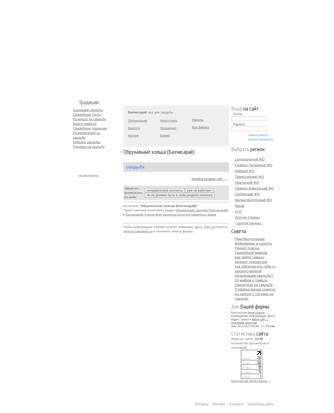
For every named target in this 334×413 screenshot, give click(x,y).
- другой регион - (249, 223)
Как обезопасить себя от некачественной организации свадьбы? (255, 271)
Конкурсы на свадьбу (89, 119)
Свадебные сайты (260, 403)
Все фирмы (200, 127)
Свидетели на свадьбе (254, 285)
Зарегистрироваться (261, 139)
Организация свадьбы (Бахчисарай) (202, 210)
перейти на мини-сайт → (210, 178)
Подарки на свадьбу (89, 147)
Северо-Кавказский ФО (254, 188)
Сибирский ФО (247, 194)
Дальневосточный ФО (253, 200)
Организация (137, 120)
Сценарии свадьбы (88, 110)
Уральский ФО (247, 182)
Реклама (218, 403)
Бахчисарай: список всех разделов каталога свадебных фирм (171, 214)
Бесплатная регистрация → (251, 381)
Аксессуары (168, 120)
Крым (239, 206)
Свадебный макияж (251, 253)
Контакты (201, 403)
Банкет (165, 135)
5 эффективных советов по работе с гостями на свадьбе (255, 294)
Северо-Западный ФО (253, 165)
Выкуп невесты (85, 124)
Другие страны (247, 217)
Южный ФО (244, 171)
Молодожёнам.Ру (75, 47)
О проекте (236, 403)
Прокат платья (247, 248)
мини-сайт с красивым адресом (249, 321)
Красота (134, 128)
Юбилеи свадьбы (86, 142)
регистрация (256, 312)
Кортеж (133, 135)
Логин (237, 114)
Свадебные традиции (90, 128)
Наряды (198, 120)
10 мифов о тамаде (251, 280)
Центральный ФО (250, 159)
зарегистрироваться (138, 231)
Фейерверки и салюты (253, 243)
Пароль (239, 124)
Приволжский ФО (249, 177)
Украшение (168, 128)
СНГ (238, 211)
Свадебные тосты (87, 115)
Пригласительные (250, 239)
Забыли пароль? (258, 134)
